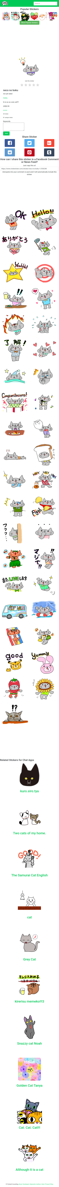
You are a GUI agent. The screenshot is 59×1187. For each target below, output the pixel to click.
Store (42, 1184)
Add (6, 133)
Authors (38, 1184)
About (20, 1184)
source (5, 110)
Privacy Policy (49, 1184)
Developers (26, 1184)
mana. (5, 98)
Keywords (33, 1184)
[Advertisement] (29, 41)
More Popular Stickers (29, 23)
